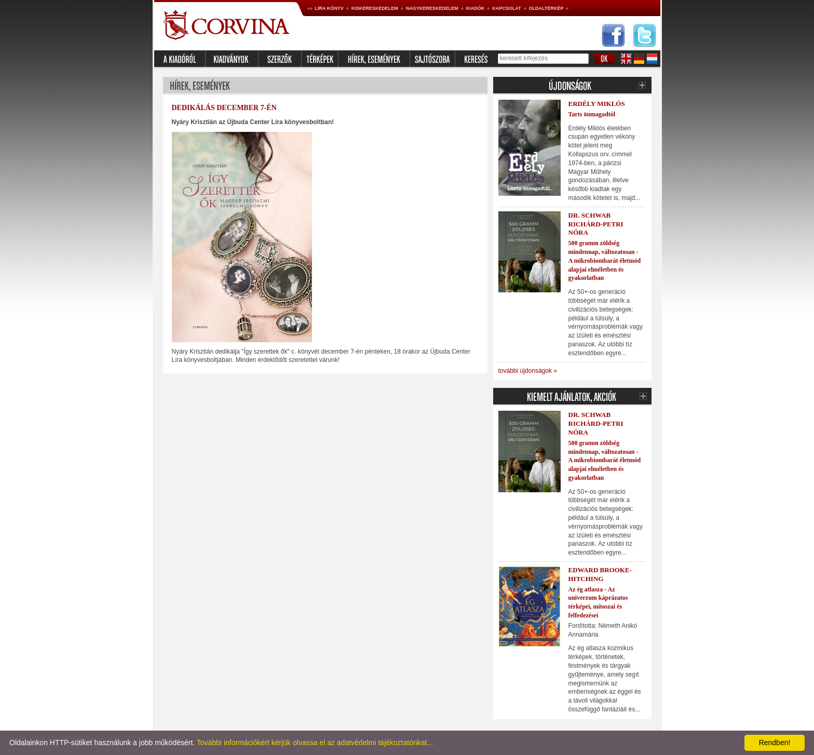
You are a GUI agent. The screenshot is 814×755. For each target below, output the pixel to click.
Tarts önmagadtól (592, 114)
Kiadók (475, 8)
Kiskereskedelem (374, 8)
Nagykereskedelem (432, 8)
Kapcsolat (506, 8)
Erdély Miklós (596, 103)
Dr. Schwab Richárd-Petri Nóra (595, 224)
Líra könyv (329, 8)
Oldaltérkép (546, 8)
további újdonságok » (527, 370)
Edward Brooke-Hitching (600, 574)
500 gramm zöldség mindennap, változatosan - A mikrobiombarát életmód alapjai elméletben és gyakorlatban (604, 260)
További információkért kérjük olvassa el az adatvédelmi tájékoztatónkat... (315, 742)
